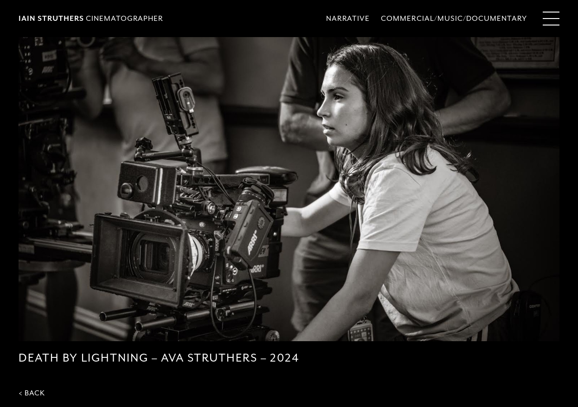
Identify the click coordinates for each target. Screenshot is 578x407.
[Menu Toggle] (551, 18)
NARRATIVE (348, 18)
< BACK (32, 393)
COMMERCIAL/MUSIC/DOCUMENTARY (454, 18)
